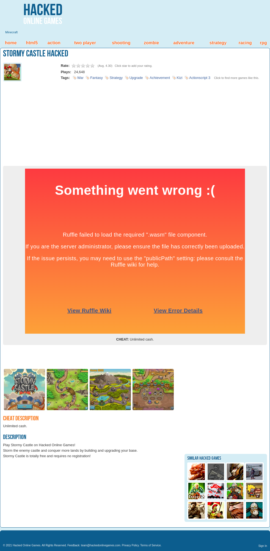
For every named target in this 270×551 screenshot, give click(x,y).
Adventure (183, 42)
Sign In (262, 545)
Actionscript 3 (199, 78)
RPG (263, 42)
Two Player (85, 42)
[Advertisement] (135, 121)
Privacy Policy (130, 545)
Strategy (218, 42)
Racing (245, 42)
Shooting (121, 42)
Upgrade (136, 78)
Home (11, 42)
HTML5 (32, 42)
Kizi (180, 78)
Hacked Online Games (26, 545)
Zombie (151, 42)
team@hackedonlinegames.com (100, 545)
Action (54, 42)
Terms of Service (150, 545)
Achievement (160, 78)
